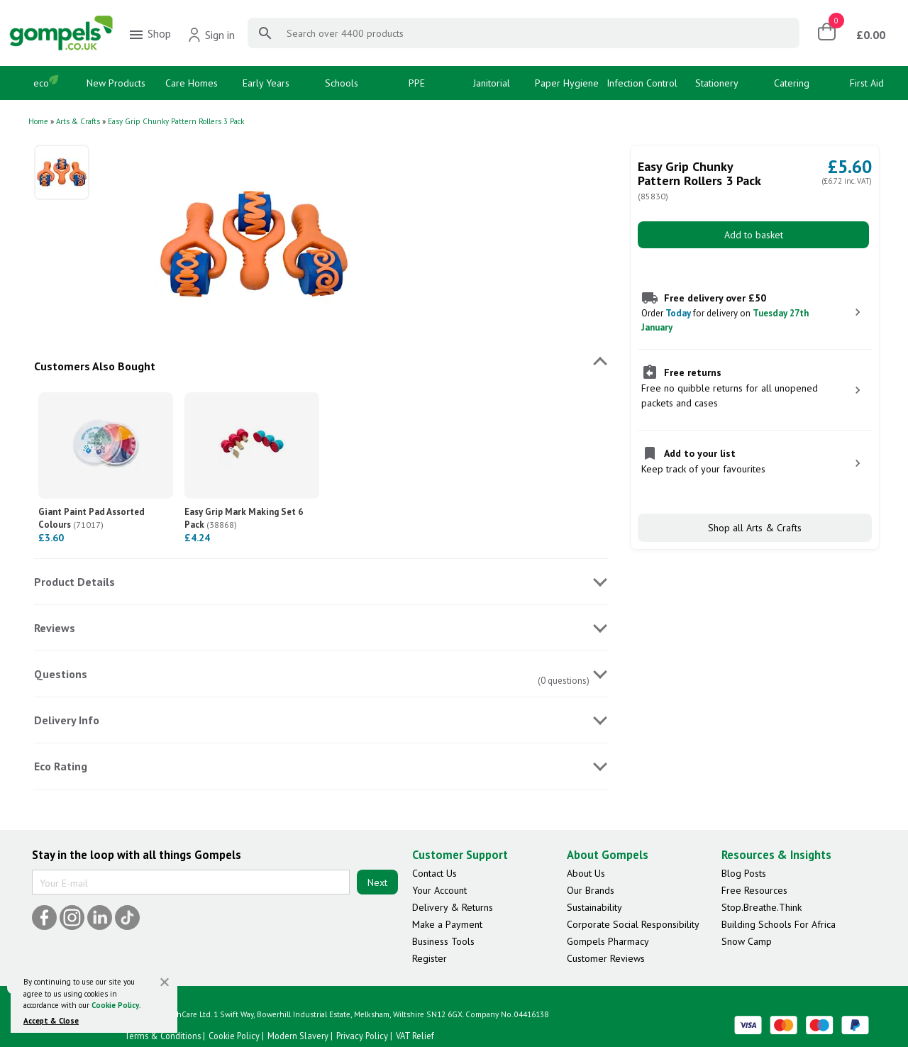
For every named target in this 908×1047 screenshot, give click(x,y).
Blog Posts (743, 873)
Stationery (716, 83)
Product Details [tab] (74, 582)
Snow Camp (746, 941)
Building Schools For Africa (778, 924)
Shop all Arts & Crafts (755, 527)
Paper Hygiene (567, 83)
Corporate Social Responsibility (633, 924)
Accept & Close (51, 1021)
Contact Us (434, 873)
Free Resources (754, 890)
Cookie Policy (115, 1005)
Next (377, 882)
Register (429, 958)
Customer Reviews (606, 958)
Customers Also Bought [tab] (94, 366)
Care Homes (191, 83)
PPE (417, 83)
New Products (116, 83)
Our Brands (590, 890)
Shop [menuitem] (149, 34)
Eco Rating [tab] (60, 766)
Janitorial (491, 83)
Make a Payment (447, 924)
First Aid (867, 83)
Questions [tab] (60, 674)
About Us (586, 873)
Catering (791, 83)
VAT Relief (415, 1035)
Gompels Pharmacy (608, 941)
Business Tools (443, 941)
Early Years (266, 83)
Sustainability (594, 907)
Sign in (211, 35)
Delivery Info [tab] (66, 720)
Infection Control (642, 83)
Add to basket (753, 234)
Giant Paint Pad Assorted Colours (91, 518)
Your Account (439, 890)
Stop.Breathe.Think (761, 907)
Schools (341, 83)
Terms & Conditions (162, 1035)
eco (41, 83)
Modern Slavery (297, 1035)
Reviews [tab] (54, 628)
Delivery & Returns (452, 907)
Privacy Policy (362, 1035)
